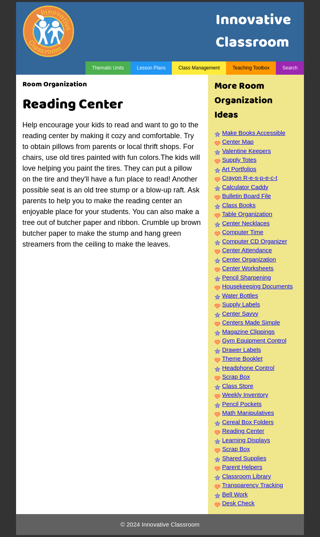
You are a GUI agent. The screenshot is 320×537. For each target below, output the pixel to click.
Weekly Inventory (245, 394)
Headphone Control (248, 367)
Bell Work (235, 494)
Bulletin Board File (246, 195)
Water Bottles (240, 295)
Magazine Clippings (248, 331)
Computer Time (242, 232)
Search (290, 68)
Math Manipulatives (248, 412)
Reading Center (243, 430)
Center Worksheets (247, 268)
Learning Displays (246, 440)
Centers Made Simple (251, 322)
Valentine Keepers (246, 150)
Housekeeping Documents (257, 286)
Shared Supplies (244, 458)
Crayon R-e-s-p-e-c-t (249, 177)
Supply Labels (241, 304)
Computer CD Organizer (254, 241)
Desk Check (238, 503)
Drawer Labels (241, 349)
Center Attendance (247, 250)
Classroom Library (246, 476)
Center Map (237, 141)
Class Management (199, 68)
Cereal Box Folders (247, 422)
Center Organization (249, 259)
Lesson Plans (151, 68)
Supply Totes (239, 159)
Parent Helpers (242, 466)
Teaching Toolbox (250, 68)
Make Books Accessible (253, 132)
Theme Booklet (242, 358)
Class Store (237, 385)
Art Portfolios (239, 168)
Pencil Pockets (241, 403)
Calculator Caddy (245, 187)
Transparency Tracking (252, 485)
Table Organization (247, 213)
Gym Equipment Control (254, 340)
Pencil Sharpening (246, 277)
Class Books (238, 205)
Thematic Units (108, 68)
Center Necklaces (245, 223)
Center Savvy (240, 313)
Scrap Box (236, 376)
